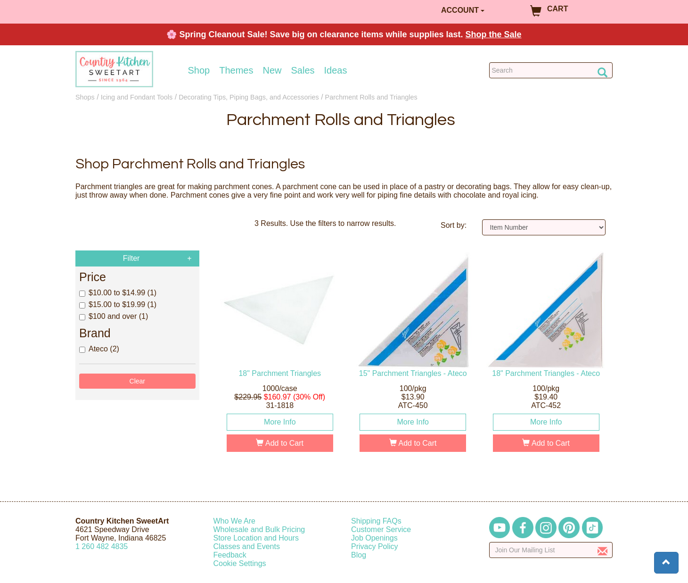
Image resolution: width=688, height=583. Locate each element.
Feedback (229, 555)
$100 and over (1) (113, 316)
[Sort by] (544, 227)
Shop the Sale (494, 34)
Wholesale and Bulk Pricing (259, 529)
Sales (303, 70)
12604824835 (101, 546)
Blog (358, 555)
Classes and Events (246, 546)
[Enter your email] (551, 550)
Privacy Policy (374, 546)
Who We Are (234, 521)
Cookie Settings (239, 563)
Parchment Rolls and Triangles (371, 97)
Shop (199, 70)
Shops (85, 97)
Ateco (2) (99, 349)
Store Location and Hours (256, 538)
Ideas (335, 70)
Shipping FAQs (376, 521)
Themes (236, 70)
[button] (666, 563)
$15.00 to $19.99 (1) (117, 304)
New (271, 70)
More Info (280, 422)
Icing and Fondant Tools (137, 97)
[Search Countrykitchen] (551, 70)
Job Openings (374, 538)
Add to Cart (279, 443)
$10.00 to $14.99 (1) (117, 293)
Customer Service (381, 529)
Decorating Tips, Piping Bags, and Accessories (249, 97)
